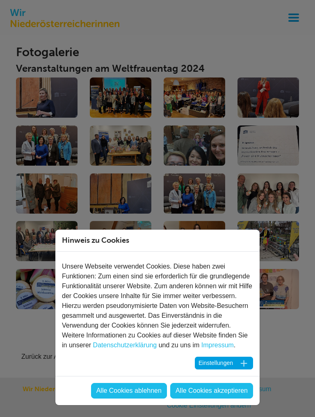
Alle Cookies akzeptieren (212, 390)
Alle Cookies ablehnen (129, 390)
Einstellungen (216, 363)
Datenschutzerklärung (125, 345)
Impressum (217, 345)
